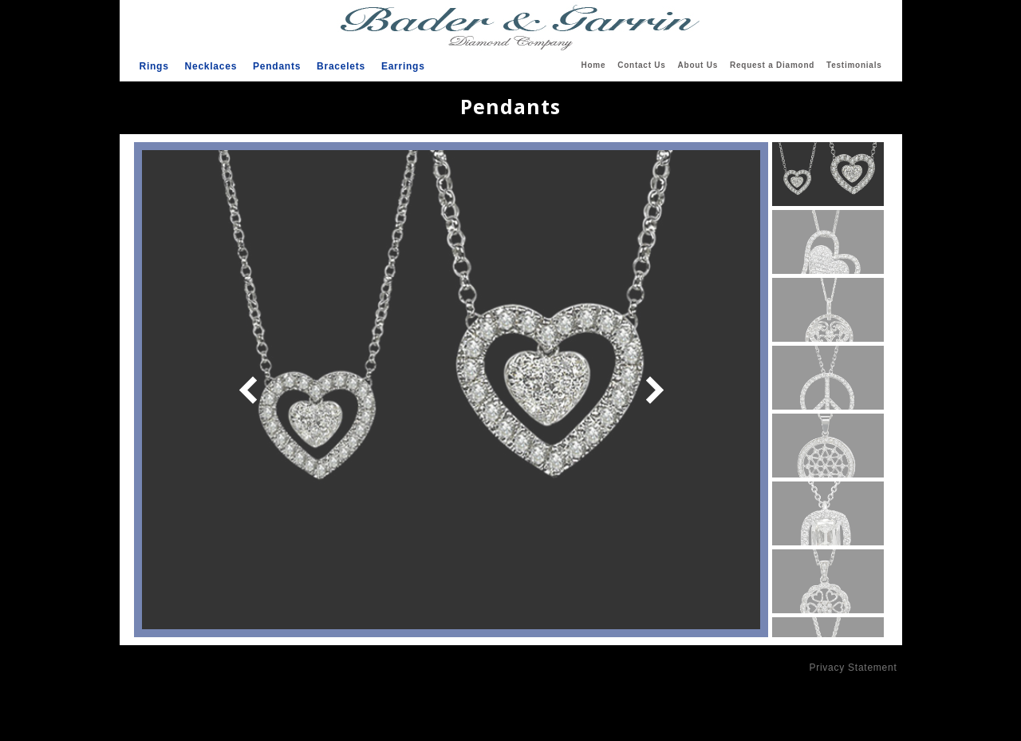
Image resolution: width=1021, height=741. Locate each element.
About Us (698, 65)
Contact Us (641, 65)
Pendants (277, 66)
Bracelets (341, 66)
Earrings (403, 66)
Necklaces (211, 66)
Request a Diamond (772, 65)
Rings (154, 66)
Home (593, 65)
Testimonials (853, 65)
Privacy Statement (853, 667)
